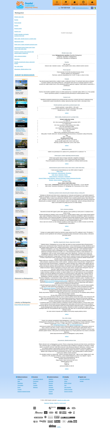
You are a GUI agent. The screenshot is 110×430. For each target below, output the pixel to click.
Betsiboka (61, 174)
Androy (65, 180)
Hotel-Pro (56, 403)
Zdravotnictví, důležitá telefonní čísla (67, 340)
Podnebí (67, 79)
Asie (65, 385)
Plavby (34, 383)
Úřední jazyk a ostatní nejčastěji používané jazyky (67, 155)
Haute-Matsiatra (51, 178)
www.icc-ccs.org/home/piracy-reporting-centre (55, 280)
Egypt (19, 387)
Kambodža (51, 389)
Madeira (51, 385)
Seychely (51, 381)
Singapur (51, 387)
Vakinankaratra (61, 173)
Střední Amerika (68, 389)
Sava (61, 171)
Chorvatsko (20, 385)
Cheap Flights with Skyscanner (22, 304)
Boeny (56, 174)
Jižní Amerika (67, 387)
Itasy (49, 173)
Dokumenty (67, 230)
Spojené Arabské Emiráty (24, 391)
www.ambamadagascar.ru (76, 324)
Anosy (68, 180)
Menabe (51, 180)
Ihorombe (78, 178)
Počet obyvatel (66, 69)
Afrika (65, 381)
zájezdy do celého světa (63, 400)
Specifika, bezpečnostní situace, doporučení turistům (67, 242)
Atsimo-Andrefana (58, 180)
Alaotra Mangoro (53, 176)
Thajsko (51, 391)
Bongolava (68, 173)
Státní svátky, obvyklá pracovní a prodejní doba (67, 117)
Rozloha (67, 62)
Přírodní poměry (67, 89)
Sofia (53, 174)
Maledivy (51, 379)
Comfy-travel (62, 403)
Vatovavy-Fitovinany (61, 178)
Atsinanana (61, 176)
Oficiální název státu (67, 53)
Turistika (35, 385)
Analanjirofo (67, 176)
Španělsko (20, 383)
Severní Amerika (68, 391)
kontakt (81, 381)
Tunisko (19, 389)
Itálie (19, 381)
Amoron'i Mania (43, 178)
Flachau (51, 403)
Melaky (66, 174)
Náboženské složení (67, 149)
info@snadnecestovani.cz (82, 8)
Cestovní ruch (66, 97)
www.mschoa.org (49, 282)
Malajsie (51, 393)
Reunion (51, 383)
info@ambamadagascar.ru (59, 324)
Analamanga (54, 173)
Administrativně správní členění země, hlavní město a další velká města (66, 167)
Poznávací (35, 381)
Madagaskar (19, 13)
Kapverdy (20, 379)
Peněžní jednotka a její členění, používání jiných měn (67, 105)
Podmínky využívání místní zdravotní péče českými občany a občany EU (67, 193)
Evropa (66, 379)
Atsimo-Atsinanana (71, 178)
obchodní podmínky (85, 379)
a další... (59, 426)
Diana (58, 171)
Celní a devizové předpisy (66, 209)
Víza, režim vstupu (66, 318)
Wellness (35, 387)
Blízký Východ (67, 383)
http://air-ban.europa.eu (50, 288)
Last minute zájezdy (38, 379)
